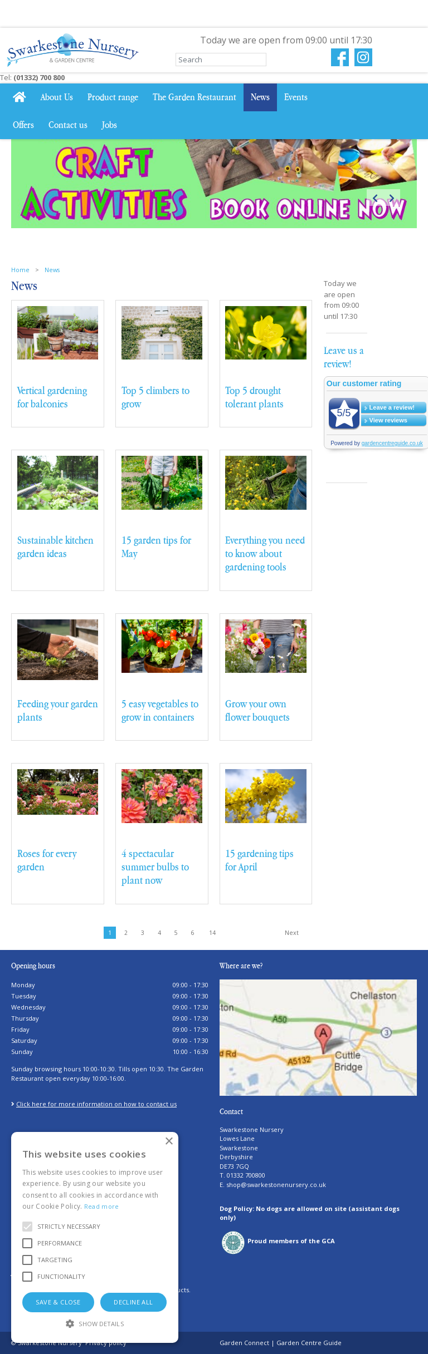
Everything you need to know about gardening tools (265, 554)
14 (212, 933)
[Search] (221, 59)
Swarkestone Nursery (252, 1129)
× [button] (168, 1142)
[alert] (94, 1237)
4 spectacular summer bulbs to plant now (155, 867)
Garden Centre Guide (309, 1342)
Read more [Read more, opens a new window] (101, 1206)
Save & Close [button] (58, 1302)
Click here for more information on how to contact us (96, 1104)
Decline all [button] (133, 1302)
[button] (68, 1226)
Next (391, 197)
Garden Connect (244, 1342)
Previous (375, 197)
